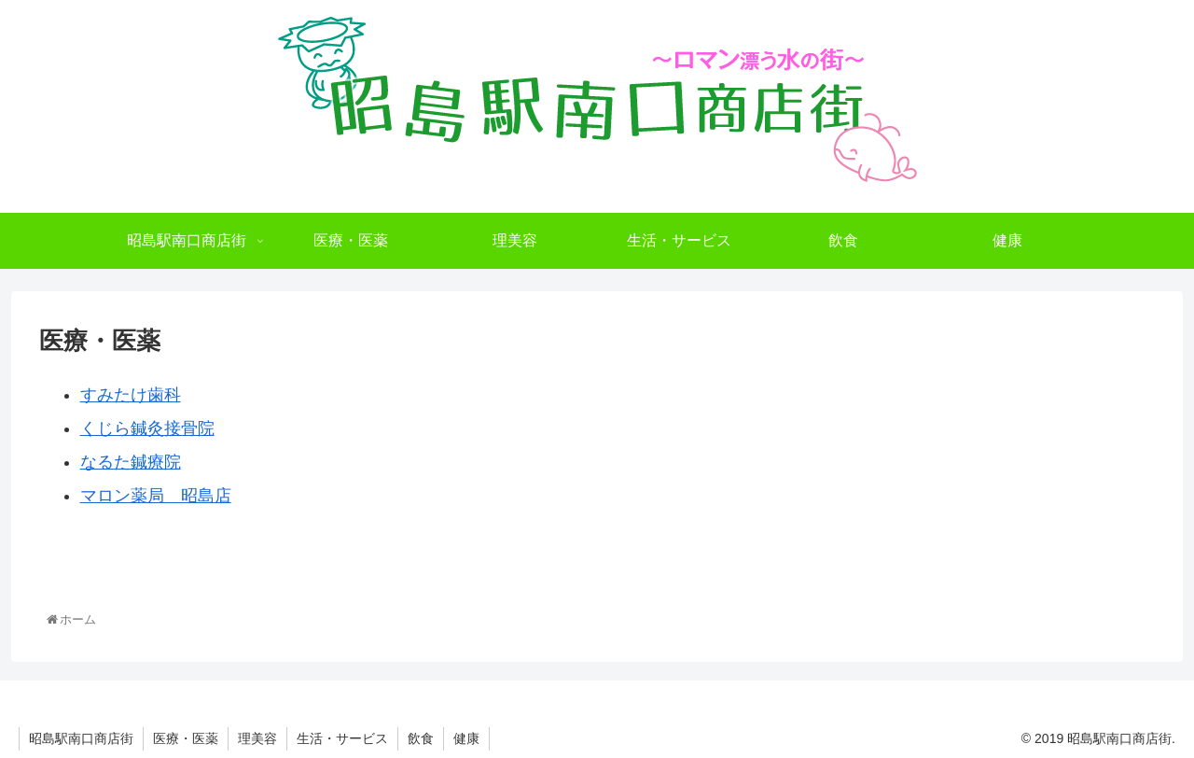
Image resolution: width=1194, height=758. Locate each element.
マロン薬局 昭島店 (155, 495)
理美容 (257, 738)
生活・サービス (342, 738)
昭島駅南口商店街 (81, 738)
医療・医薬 (185, 738)
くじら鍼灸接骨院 (147, 428)
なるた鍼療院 (130, 462)
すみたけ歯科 (130, 395)
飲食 (421, 738)
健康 (466, 738)
